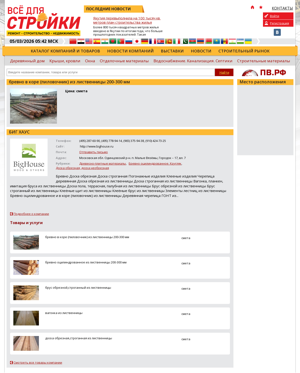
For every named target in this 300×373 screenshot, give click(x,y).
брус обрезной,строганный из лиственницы (78, 287)
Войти (274, 16)
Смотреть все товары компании (38, 362)
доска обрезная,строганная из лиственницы (78, 338)
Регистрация (279, 23)
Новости (201, 51)
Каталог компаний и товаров (65, 51)
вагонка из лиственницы (63, 313)
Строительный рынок (244, 51)
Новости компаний (130, 51)
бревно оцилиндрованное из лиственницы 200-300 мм (86, 262)
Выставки (172, 51)
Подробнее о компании (31, 214)
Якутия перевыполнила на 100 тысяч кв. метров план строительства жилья (127, 20)
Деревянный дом (27, 60)
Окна (90, 60)
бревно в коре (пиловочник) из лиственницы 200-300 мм (87, 237)
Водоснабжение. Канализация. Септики (193, 60)
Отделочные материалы (124, 60)
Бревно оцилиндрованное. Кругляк (155, 163)
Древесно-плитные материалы (102, 163)
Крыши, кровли (64, 60)
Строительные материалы (263, 60)
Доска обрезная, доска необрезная (82, 168)
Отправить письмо (93, 152)
